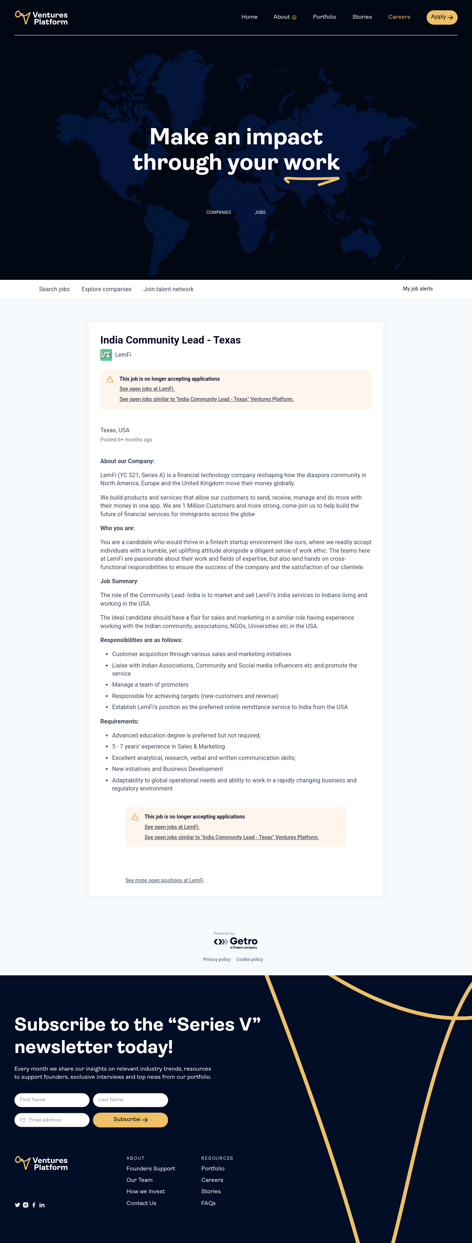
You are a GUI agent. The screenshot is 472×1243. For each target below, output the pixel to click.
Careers (399, 17)
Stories (362, 17)
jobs (54, 289)
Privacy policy (216, 959)
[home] (41, 17)
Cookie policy (249, 959)
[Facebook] (34, 1205)
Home (250, 17)
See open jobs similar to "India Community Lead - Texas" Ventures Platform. (206, 399)
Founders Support (150, 1169)
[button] (285, 17)
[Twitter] (17, 1205)
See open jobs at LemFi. (147, 389)
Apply (438, 17)
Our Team (139, 1180)
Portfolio (324, 17)
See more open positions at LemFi (164, 880)
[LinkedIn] (42, 1205)
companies (106, 289)
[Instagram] (25, 1205)
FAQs (208, 1204)
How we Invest (145, 1192)
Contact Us (141, 1204)
